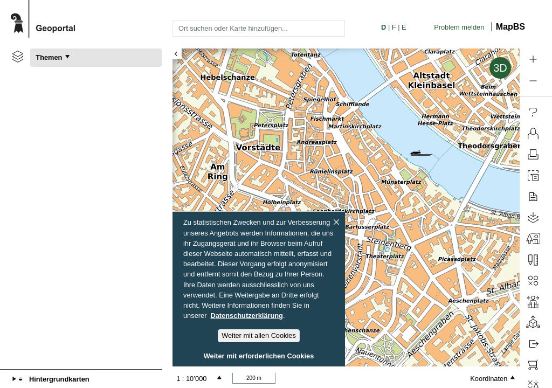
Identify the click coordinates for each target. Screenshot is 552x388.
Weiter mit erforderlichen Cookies (259, 356)
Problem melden (459, 27)
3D (500, 68)
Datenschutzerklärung (247, 315)
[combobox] (258, 28)
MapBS (510, 26)
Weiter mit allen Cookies (259, 335)
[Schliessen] (336, 222)
